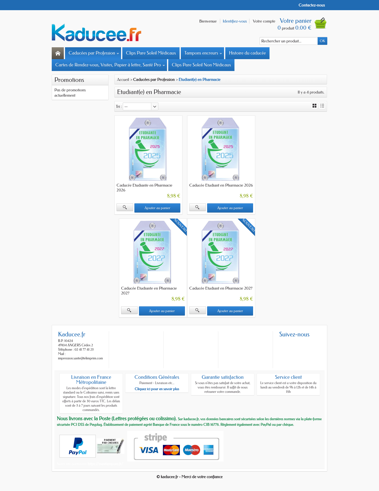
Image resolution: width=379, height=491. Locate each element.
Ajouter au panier (157, 208)
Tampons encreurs (203, 53)
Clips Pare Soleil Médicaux (151, 53)
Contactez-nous (312, 5)
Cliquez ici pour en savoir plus (157, 388)
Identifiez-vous (235, 21)
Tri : (119, 106)
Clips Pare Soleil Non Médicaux (201, 65)
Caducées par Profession (94, 53)
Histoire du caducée (247, 53)
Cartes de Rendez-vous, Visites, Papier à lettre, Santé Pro (110, 65)
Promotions (69, 80)
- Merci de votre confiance (201, 476)
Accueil (123, 79)
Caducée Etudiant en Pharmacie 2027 (148, 287)
